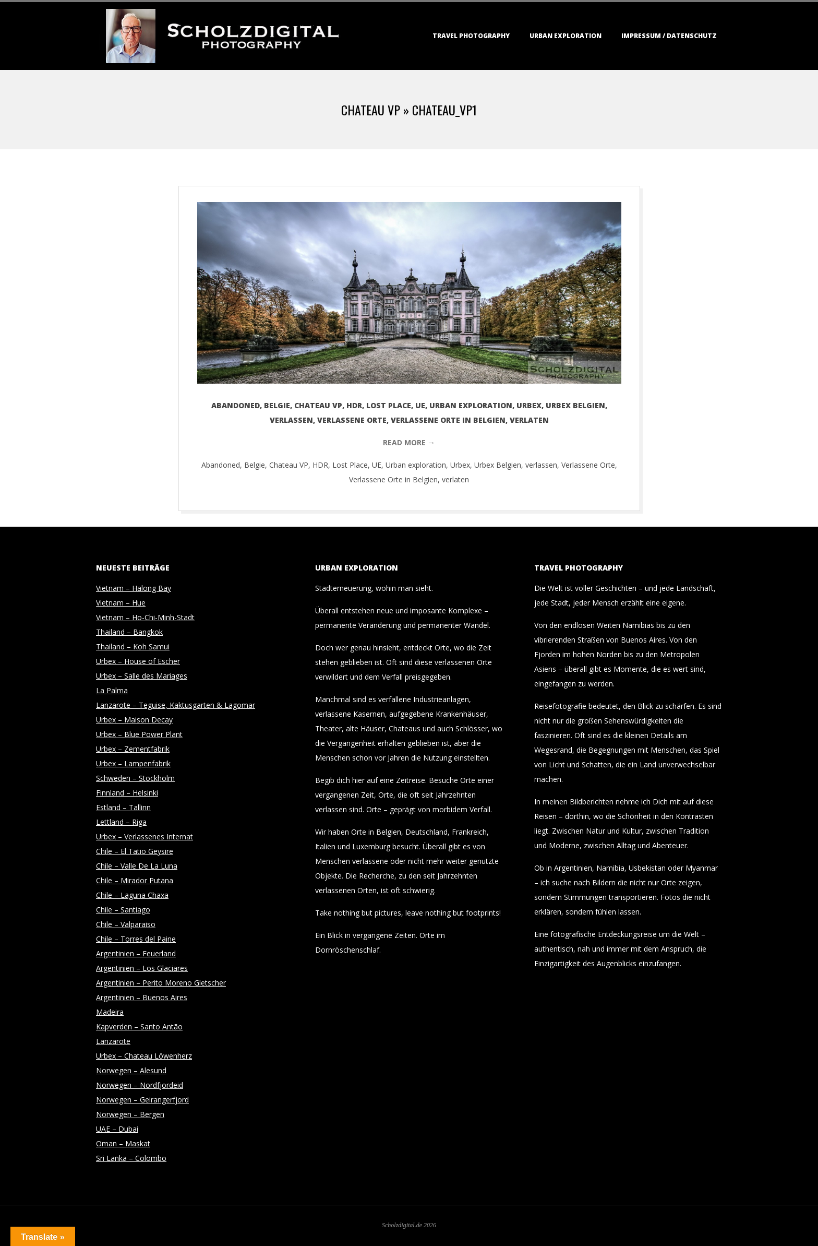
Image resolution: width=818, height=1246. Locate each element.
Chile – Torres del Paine (136, 939)
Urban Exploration (566, 35)
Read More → (409, 442)
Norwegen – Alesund (131, 1070)
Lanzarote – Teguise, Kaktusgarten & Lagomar (175, 705)
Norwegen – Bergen (130, 1114)
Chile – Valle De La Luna (136, 866)
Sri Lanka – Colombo (131, 1158)
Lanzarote (113, 1041)
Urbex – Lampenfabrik (133, 763)
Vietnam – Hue (121, 603)
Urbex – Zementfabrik (133, 749)
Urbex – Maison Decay (134, 720)
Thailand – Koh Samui (133, 646)
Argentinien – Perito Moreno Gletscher (161, 983)
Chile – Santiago (123, 910)
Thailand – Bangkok (129, 632)
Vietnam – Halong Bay (133, 588)
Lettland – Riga (121, 822)
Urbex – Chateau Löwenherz (144, 1056)
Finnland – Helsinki (127, 793)
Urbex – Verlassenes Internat (144, 836)
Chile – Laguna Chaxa (132, 895)
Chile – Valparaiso (125, 924)
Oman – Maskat (123, 1143)
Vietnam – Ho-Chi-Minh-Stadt (145, 617)
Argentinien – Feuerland (136, 953)
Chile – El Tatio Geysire (134, 851)
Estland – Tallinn (123, 807)
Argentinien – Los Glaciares (142, 968)
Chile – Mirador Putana (134, 880)
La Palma (112, 690)
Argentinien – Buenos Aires (141, 997)
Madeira (110, 1012)
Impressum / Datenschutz (669, 35)
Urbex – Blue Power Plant (139, 734)
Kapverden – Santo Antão (139, 1026)
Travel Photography (471, 35)
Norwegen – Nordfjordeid (139, 1085)
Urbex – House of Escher (138, 661)
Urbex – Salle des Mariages (141, 676)
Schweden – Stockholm (135, 778)
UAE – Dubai (117, 1129)
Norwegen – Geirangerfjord (142, 1100)
